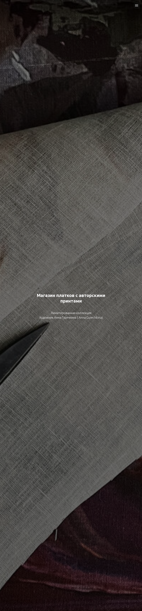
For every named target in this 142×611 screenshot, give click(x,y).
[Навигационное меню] (136, 5)
